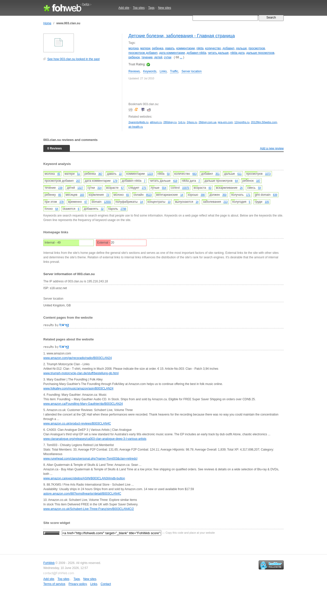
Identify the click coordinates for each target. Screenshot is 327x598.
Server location (192, 71)
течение (147, 57)
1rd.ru (181, 122)
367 (100, 173)
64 (236, 180)
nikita (200, 48)
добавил (228, 48)
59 (259, 187)
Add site (123, 8)
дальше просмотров (260, 53)
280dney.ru (170, 122)
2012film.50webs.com (264, 122)
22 (120, 173)
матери (145, 48)
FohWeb (49, 563)
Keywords (149, 71)
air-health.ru (135, 126)
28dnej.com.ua (207, 122)
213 (225, 202)
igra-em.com (225, 122)
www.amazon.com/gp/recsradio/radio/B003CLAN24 (77, 358)
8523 (148, 194)
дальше (241, 48)
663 (195, 173)
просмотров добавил (142, 53)
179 (115, 180)
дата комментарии (172, 53)
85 (59, 194)
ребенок (134, 57)
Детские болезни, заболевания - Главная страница (181, 35)
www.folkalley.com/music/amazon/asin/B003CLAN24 (78, 388)
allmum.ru (156, 122)
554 (164, 187)
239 (60, 187)
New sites (164, 8)
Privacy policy (78, 584)
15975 (185, 187)
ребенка (157, 48)
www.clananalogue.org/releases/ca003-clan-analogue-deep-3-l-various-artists (94, 439)
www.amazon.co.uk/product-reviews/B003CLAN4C (77, 423)
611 (239, 173)
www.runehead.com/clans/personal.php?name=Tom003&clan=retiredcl (90, 458)
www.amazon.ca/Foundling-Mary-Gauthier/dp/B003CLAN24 (83, 404)
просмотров (256, 48)
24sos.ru (192, 122)
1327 (80, 187)
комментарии (185, 48)
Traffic (174, 71)
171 (248, 194)
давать (170, 48)
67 (122, 187)
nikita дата (237, 53)
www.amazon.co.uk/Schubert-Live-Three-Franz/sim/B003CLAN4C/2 (88, 509)
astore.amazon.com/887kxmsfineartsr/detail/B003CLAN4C (82, 493)
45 (58, 173)
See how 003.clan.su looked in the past (73, 59)
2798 (123, 209)
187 (258, 180)
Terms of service (54, 584)
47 (85, 202)
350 (224, 194)
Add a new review (272, 148)
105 (267, 202)
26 (241, 187)
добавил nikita (196, 53)
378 (61, 202)
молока (133, 48)
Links (163, 71)
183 (82, 194)
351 (217, 173)
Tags (151, 8)
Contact (106, 584)
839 (275, 194)
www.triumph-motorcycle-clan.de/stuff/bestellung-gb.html (81, 373)
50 (168, 173)
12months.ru (241, 122)
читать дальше (218, 53)
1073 (268, 173)
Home (47, 23)
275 (144, 187)
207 (78, 180)
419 (175, 180)
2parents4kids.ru (138, 122)
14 (181, 194)
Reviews (134, 71)
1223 (150, 173)
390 (203, 194)
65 (127, 194)
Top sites (138, 8)
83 (210, 187)
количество (213, 48)
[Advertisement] (80, 98)
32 (102, 209)
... (181, 57)
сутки (167, 57)
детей (158, 57)
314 (99, 187)
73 (107, 194)
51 (78, 173)
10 (169, 202)
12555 (107, 202)
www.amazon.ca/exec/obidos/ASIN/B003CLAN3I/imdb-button (84, 478)
